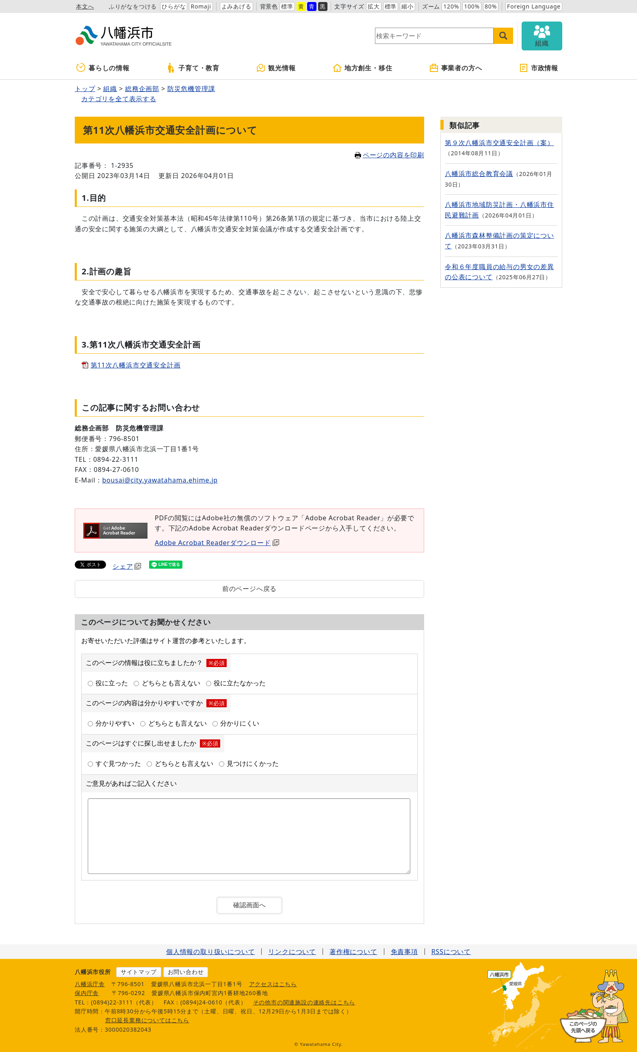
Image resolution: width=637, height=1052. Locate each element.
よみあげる (236, 6)
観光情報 (275, 68)
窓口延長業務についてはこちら (147, 1020)
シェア (127, 566)
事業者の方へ (455, 68)
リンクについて (292, 951)
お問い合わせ (186, 972)
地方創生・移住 (362, 68)
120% (451, 6)
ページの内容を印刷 (389, 154)
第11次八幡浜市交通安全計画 (136, 365)
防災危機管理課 (191, 88)
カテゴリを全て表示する (118, 98)
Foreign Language (534, 6)
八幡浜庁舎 (90, 984)
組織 (110, 88)
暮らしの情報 (103, 68)
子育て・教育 (192, 68)
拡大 (374, 6)
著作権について (353, 951)
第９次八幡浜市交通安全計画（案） (499, 142)
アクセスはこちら (273, 984)
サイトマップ (139, 972)
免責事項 (404, 951)
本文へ (85, 6)
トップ (85, 88)
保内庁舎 (87, 993)
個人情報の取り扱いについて (210, 951)
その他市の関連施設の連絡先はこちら (304, 1002)
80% (491, 6)
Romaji (201, 6)
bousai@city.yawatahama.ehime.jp (160, 480)
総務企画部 (142, 88)
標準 (287, 6)
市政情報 (538, 68)
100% (472, 6)
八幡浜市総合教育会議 (479, 173)
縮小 (407, 6)
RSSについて (451, 951)
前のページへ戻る (249, 588)
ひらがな (174, 6)
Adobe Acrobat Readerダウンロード (217, 542)
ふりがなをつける (133, 6)
